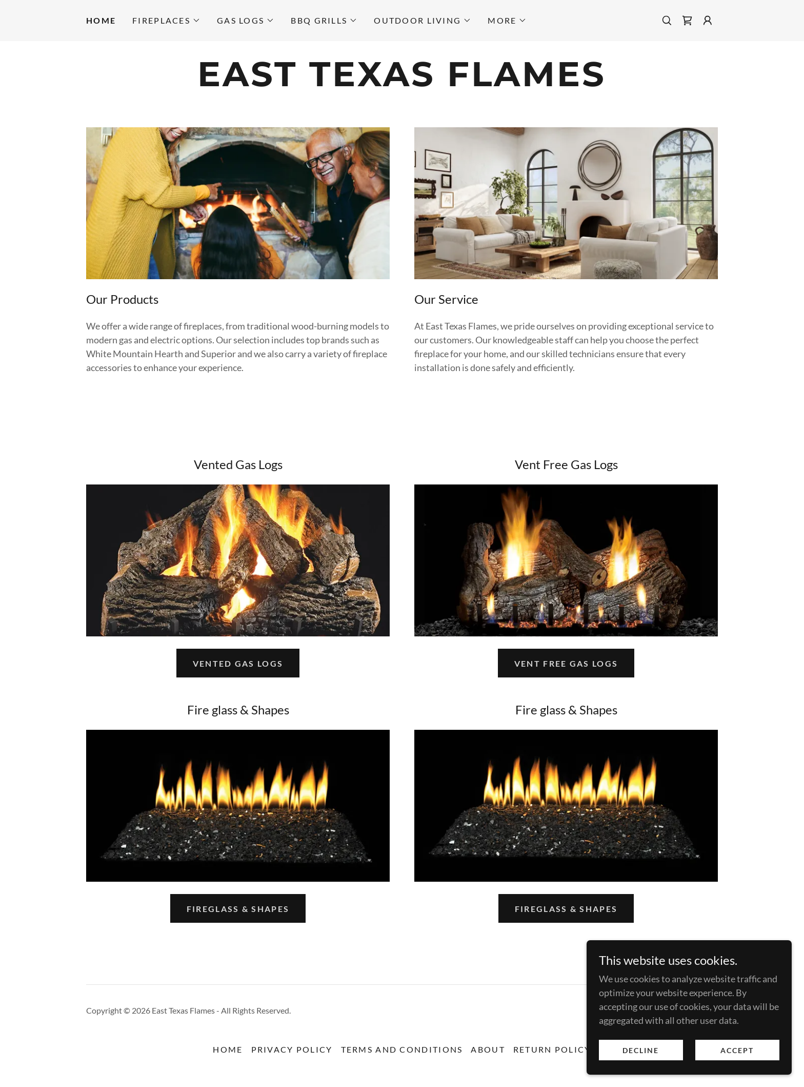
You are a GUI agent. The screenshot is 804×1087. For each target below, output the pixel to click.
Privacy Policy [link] (292, 1049)
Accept (737, 1050)
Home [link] (101, 20)
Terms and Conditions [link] (402, 1049)
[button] (166, 20)
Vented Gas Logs (238, 663)
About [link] (488, 1049)
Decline (640, 1050)
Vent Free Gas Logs (566, 663)
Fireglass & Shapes (238, 909)
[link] (687, 20)
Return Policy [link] (552, 1049)
